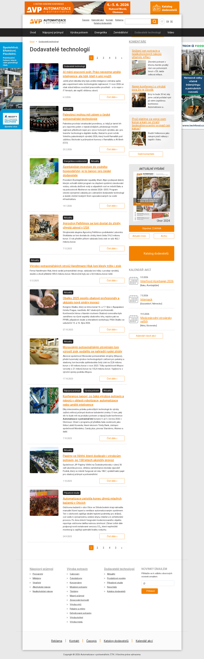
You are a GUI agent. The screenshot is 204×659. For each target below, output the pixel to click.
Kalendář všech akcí (146, 335)
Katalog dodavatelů (103, 23)
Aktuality (111, 574)
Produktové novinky (116, 578)
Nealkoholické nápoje (43, 591)
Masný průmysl (77, 595)
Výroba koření (76, 617)
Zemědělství (120, 32)
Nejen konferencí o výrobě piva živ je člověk (149, 88)
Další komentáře (146, 154)
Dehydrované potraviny (80, 613)
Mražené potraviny (78, 587)
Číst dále (111, 97)
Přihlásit (150, 591)
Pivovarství (38, 574)
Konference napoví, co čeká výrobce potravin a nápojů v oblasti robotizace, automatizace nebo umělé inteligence (93, 400)
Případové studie (115, 582)
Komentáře (137, 41)
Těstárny (74, 591)
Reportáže (112, 587)
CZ (162, 21)
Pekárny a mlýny (77, 608)
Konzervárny (76, 582)
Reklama (119, 20)
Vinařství (37, 582)
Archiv (164, 236)
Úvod (33, 32)
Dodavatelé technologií (148, 32)
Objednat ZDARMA (151, 228)
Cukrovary (74, 574)
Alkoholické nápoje (41, 587)
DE (171, 21)
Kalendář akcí (98, 20)
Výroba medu (76, 622)
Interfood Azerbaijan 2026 (157, 281)
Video (170, 32)
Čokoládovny (76, 578)
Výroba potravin (79, 32)
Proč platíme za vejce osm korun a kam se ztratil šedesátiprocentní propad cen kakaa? (151, 123)
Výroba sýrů (75, 604)
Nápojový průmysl (53, 32)
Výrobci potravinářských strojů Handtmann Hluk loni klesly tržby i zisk (75, 266)
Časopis (85, 20)
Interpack (146, 299)
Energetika (101, 32)
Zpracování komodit (79, 600)
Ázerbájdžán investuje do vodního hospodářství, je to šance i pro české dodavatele (87, 171)
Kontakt (109, 20)
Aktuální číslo (139, 236)
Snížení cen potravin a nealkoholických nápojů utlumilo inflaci (146, 54)
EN (167, 21)
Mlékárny (37, 578)
